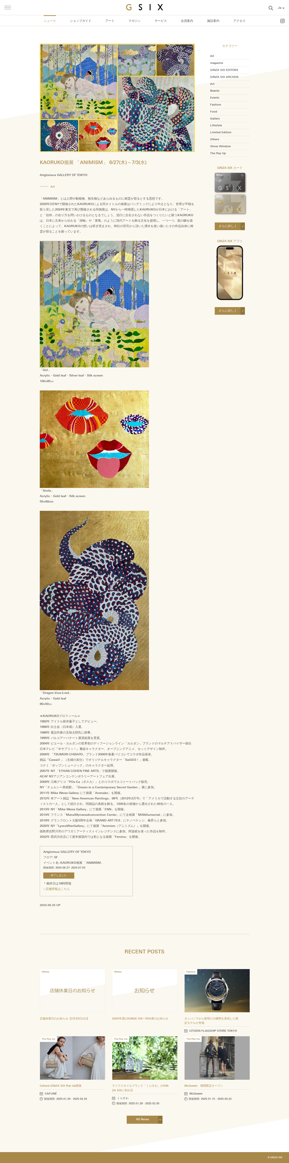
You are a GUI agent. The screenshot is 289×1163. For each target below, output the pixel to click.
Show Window (220, 146)
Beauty (215, 90)
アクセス (239, 21)
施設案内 (213, 21)
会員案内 (187, 21)
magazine (216, 63)
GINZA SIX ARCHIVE (224, 77)
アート (109, 21)
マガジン (134, 21)
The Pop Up (218, 153)
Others (214, 139)
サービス (161, 21)
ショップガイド (80, 21)
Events (214, 97)
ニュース (50, 21)
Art (212, 84)
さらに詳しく (228, 226)
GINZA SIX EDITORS (224, 70)
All (212, 56)
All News (142, 1119)
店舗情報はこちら (57, 889)
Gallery (215, 118)
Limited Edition (220, 132)
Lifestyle (216, 125)
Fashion (215, 104)
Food (213, 111)
